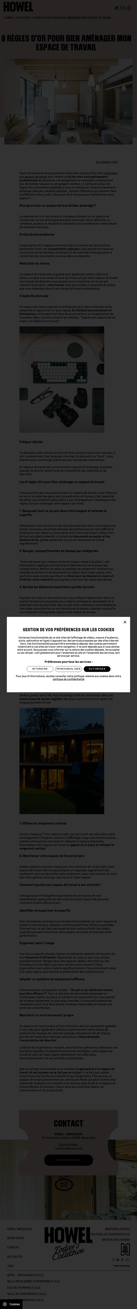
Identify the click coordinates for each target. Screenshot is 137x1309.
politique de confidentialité (68, 679)
